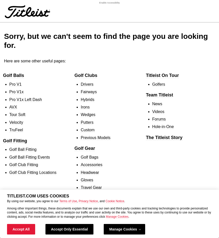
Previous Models (95, 138)
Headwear (90, 172)
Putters (87, 122)
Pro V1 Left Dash (25, 99)
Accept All (21, 229)
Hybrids (87, 99)
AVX (13, 107)
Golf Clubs (85, 75)
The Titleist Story (164, 137)
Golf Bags (89, 157)
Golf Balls (13, 75)
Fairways (89, 92)
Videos (158, 111)
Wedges (88, 114)
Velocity (16, 122)
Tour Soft (17, 114)
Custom (87, 130)
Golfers (158, 84)
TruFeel (16, 130)
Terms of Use (68, 201)
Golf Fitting (15, 140)
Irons (85, 107)
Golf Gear (84, 148)
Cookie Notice (114, 201)
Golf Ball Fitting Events (29, 157)
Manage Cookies (117, 216)
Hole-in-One (163, 127)
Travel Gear (91, 187)
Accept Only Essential (69, 229)
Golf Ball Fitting (22, 149)
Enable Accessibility (109, 3)
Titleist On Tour (162, 75)
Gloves (87, 180)
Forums (159, 119)
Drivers (87, 84)
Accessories (91, 165)
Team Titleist (159, 94)
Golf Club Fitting (23, 165)
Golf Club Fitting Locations (33, 172)
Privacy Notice (88, 201)
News (157, 104)
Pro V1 (15, 84)
